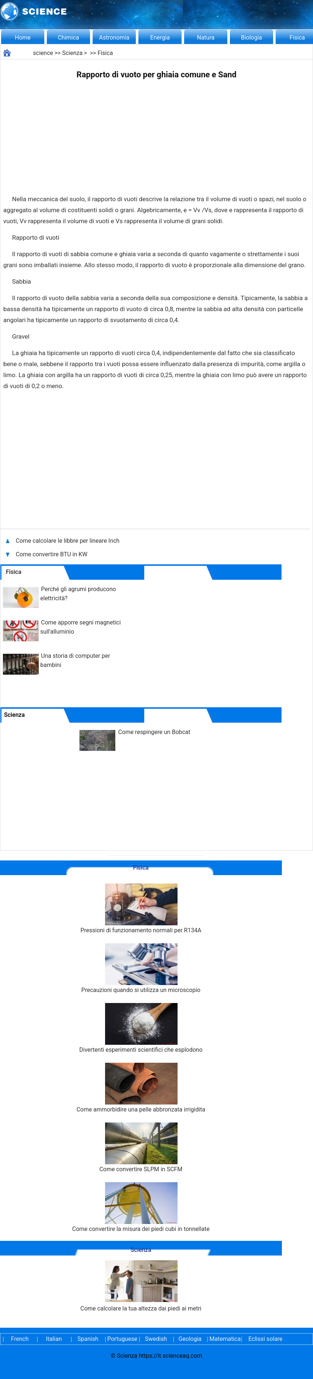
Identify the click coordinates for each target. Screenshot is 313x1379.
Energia (159, 37)
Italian (54, 1338)
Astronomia (114, 37)
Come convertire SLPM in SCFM (140, 1147)
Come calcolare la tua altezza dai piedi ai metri (141, 1286)
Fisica (105, 52)
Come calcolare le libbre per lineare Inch (67, 540)
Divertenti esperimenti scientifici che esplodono (140, 1028)
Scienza (72, 52)
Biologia (251, 37)
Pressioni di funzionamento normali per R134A (141, 909)
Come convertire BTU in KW (52, 554)
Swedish (156, 1338)
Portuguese (122, 1338)
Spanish (88, 1338)
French (20, 1338)
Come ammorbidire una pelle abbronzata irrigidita (141, 1088)
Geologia (189, 1338)
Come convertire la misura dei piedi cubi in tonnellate (140, 1207)
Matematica (224, 1338)
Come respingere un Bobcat (154, 732)
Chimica (68, 37)
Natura (206, 37)
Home (22, 37)
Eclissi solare (265, 1338)
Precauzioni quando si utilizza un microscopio (140, 968)
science (43, 52)
